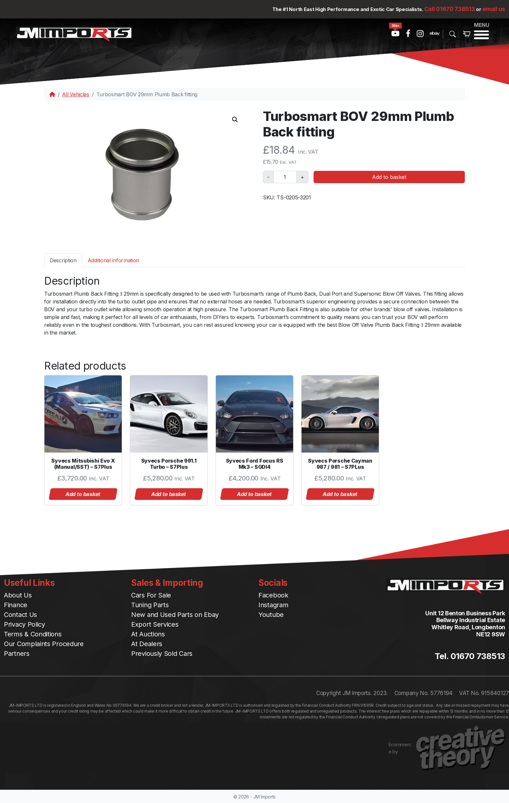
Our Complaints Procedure (44, 644)
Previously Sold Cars (161, 653)
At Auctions (148, 634)
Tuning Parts (149, 605)
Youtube (271, 615)
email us (493, 9)
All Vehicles (75, 94)
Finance (15, 605)
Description (63, 260)
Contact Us (20, 615)
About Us (18, 595)
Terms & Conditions (33, 634)
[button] (235, 119)
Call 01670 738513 (449, 9)
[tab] (63, 260)
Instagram (273, 605)
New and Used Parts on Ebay (175, 615)
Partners (17, 653)
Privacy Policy (24, 624)
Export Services (155, 624)
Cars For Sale (151, 595)
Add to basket (389, 177)
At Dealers (146, 644)
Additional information (113, 260)
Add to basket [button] (83, 494)
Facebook (273, 595)
